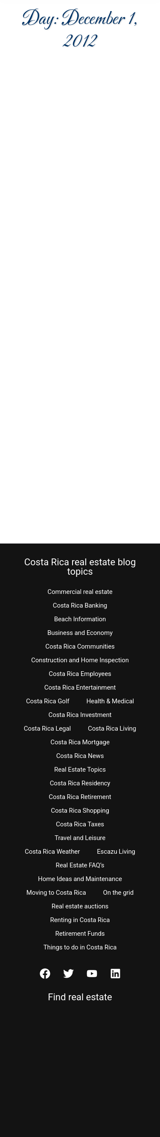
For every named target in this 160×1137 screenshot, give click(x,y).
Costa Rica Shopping (80, 810)
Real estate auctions (80, 906)
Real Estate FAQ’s (80, 865)
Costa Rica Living (112, 728)
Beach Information (80, 619)
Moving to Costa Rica (56, 892)
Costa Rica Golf (48, 701)
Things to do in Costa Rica (80, 947)
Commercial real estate (79, 592)
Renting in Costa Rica (80, 920)
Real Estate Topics (80, 769)
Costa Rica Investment (80, 715)
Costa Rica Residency (80, 783)
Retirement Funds (80, 933)
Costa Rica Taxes (80, 824)
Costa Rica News (80, 756)
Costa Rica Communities (79, 646)
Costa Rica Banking (80, 605)
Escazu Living (116, 851)
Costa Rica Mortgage (80, 742)
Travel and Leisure (80, 838)
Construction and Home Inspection (80, 660)
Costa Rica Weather (52, 851)
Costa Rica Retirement (80, 797)
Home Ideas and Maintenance (80, 879)
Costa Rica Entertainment (80, 687)
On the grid (118, 892)
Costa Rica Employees (80, 674)
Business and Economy (80, 633)
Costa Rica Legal (47, 728)
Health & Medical (110, 701)
